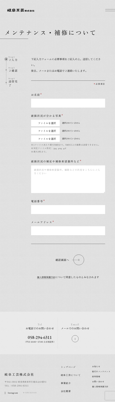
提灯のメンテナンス (101, 372)
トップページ (68, 367)
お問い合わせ (98, 382)
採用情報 (96, 377)
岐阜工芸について (70, 375)
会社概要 (65, 391)
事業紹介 (65, 383)
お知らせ (96, 367)
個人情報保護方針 (46, 277)
